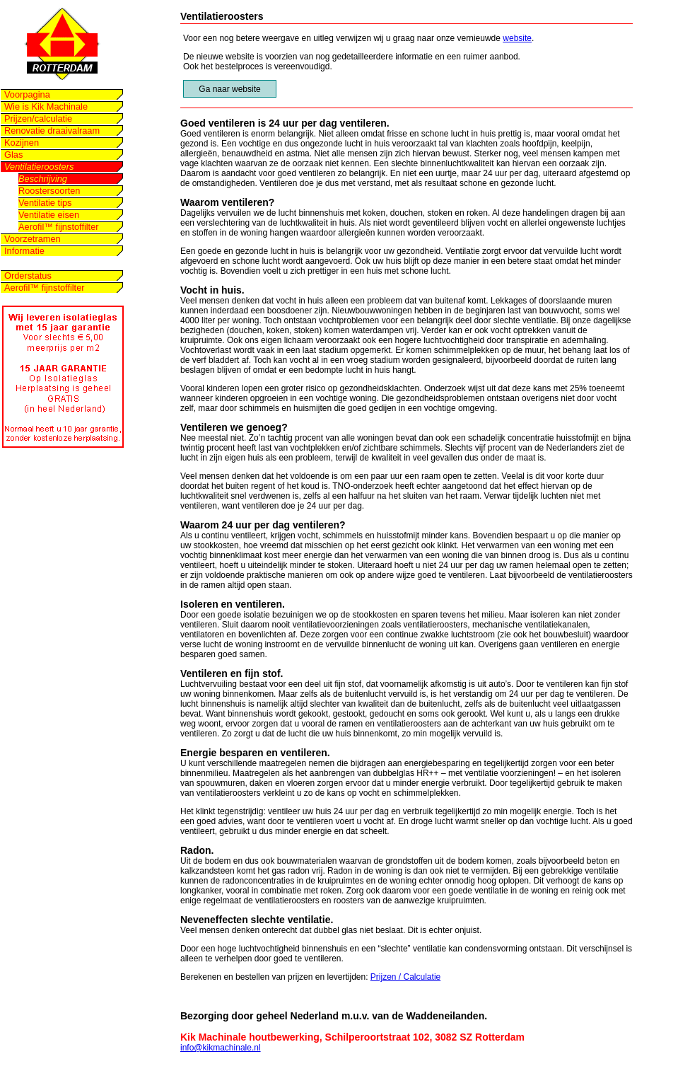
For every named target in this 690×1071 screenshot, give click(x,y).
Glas (13, 154)
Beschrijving (42, 178)
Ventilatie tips (44, 202)
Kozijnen (21, 142)
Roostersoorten (49, 190)
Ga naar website (229, 89)
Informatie (24, 250)
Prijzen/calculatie (38, 118)
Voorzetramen (32, 238)
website (517, 38)
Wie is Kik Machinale (46, 106)
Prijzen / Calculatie (405, 977)
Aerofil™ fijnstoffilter (58, 226)
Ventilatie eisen (48, 214)
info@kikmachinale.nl (220, 1048)
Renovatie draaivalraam (52, 130)
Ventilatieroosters (39, 166)
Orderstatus (28, 275)
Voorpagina (27, 94)
